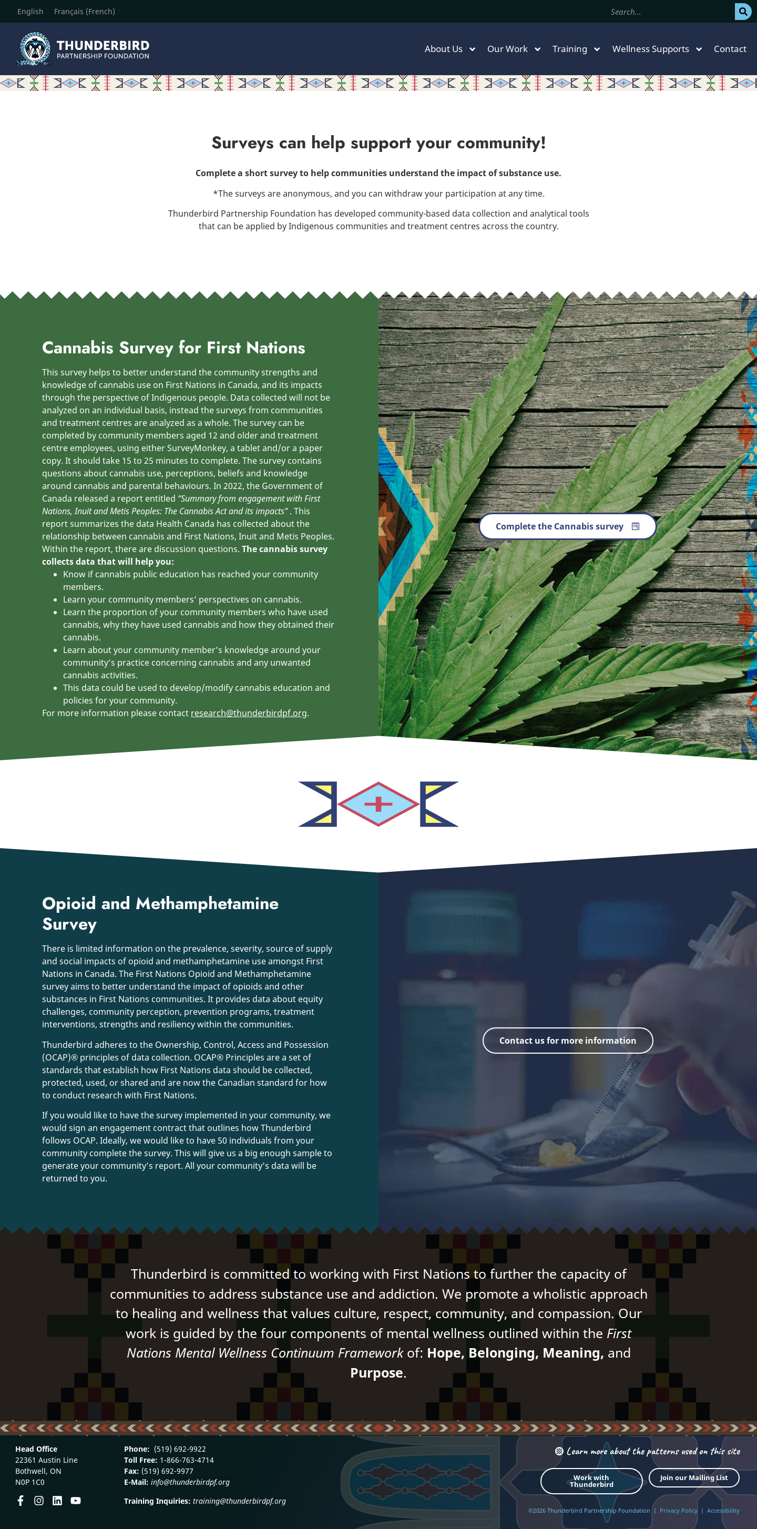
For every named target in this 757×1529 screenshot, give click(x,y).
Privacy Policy (679, 1510)
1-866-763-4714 (186, 1460)
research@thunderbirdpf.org (249, 713)
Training (577, 49)
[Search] (743, 11)
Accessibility (723, 1510)
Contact (730, 49)
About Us (451, 49)
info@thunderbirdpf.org (190, 1482)
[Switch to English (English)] (30, 11)
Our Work (514, 49)
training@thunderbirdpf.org (239, 1501)
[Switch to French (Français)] (84, 11)
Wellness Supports (657, 49)
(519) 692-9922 (179, 1449)
